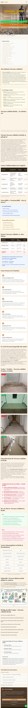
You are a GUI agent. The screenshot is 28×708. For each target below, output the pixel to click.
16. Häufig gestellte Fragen (6, 61)
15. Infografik (4, 60)
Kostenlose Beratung (14, 27)
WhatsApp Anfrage (14, 21)
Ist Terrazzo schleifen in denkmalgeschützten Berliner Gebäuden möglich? (14, 629)
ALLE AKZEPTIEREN (14, 699)
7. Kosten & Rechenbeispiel (6, 50)
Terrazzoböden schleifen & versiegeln (8, 679)
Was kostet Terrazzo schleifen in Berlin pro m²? (14, 615)
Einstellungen (14, 704)
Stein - (4, 2)
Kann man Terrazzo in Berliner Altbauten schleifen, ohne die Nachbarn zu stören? (14, 621)
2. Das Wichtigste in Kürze (6, 44)
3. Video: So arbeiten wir (6, 45)
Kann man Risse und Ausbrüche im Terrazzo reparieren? (14, 632)
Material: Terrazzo (5, 687)
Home (2, 35)
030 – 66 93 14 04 (14, 24)
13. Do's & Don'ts (5, 57)
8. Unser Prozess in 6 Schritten (7, 51)
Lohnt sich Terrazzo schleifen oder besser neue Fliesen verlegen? (14, 624)
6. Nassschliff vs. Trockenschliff (7, 49)
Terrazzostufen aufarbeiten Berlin (8, 682)
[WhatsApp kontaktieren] (26, 706)
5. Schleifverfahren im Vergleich (7, 48)
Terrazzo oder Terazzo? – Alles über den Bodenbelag (11, 674)
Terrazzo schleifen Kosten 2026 (7, 677)
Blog (5, 35)
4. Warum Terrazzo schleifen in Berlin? (8, 46)
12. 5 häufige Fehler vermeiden (7, 56)
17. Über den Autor (5, 62)
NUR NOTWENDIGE (14, 702)
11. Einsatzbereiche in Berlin (6, 55)
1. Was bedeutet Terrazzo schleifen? (8, 43)
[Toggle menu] (26, 2)
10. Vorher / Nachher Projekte (7, 54)
